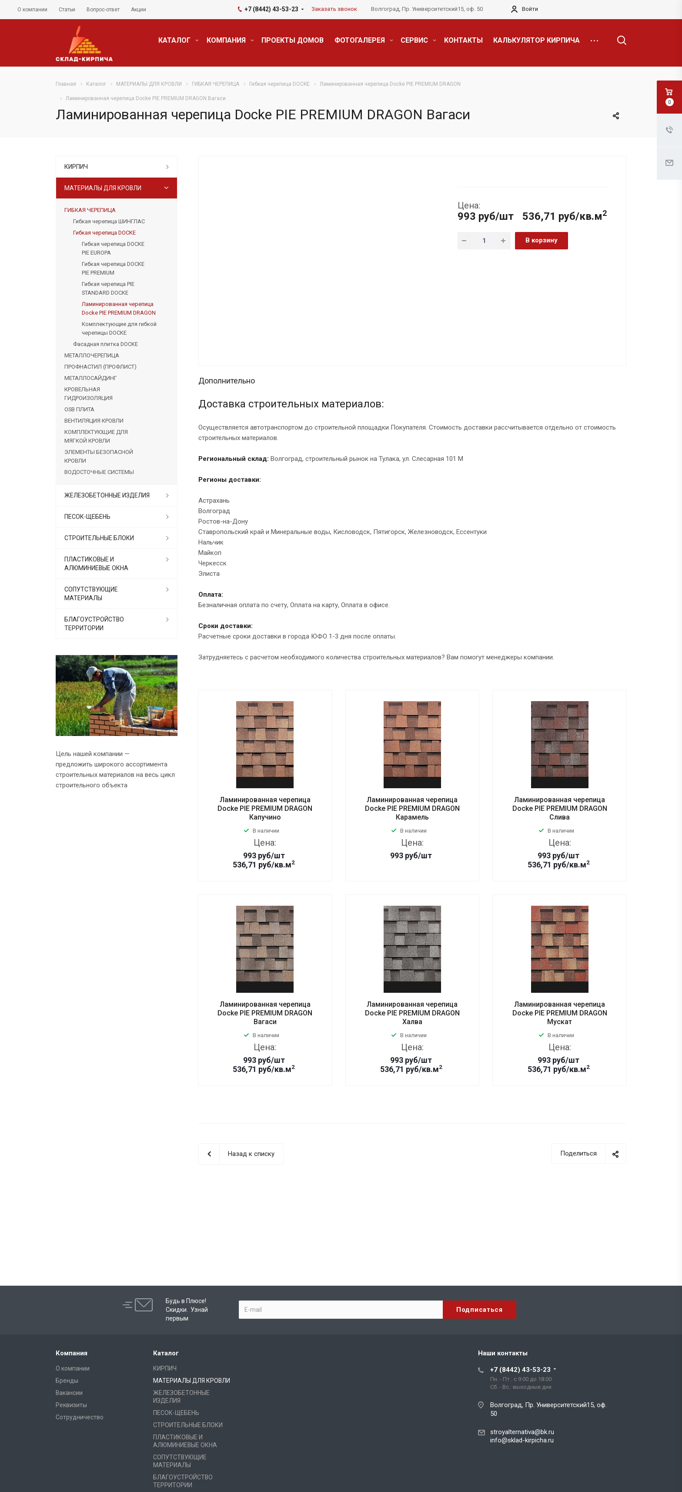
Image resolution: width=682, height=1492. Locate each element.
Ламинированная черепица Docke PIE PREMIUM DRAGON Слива (559, 808)
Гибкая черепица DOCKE (104, 232)
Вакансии (69, 1392)
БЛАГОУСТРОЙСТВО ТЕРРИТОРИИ (94, 624)
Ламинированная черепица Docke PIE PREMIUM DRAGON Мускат (559, 1013)
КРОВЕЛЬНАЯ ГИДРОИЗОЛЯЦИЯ (88, 393)
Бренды (67, 1380)
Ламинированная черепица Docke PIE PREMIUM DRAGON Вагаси (264, 1013)
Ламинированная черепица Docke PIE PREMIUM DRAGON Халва (412, 1013)
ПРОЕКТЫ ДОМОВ (292, 40)
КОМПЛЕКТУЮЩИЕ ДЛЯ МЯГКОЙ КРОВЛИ (96, 436)
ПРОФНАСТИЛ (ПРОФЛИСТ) (100, 366)
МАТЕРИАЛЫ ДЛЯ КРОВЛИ (102, 188)
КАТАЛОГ (178, 40)
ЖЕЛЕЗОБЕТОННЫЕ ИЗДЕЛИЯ (107, 495)
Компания (71, 1353)
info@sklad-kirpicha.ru (522, 1440)
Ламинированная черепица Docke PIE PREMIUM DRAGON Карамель (412, 808)
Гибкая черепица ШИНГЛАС (109, 221)
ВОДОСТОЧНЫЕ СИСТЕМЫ (99, 472)
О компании (73, 1368)
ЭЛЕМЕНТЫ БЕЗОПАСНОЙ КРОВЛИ (98, 456)
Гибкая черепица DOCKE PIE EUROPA (113, 248)
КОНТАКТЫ (463, 40)
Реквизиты (71, 1404)
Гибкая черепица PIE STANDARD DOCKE (108, 288)
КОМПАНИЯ (230, 40)
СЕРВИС (418, 40)
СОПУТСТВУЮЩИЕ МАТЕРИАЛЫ (91, 594)
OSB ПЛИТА (79, 409)
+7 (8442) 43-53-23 (520, 1370)
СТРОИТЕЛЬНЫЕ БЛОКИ (99, 537)
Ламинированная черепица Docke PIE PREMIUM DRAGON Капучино (264, 808)
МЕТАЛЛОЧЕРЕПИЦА (91, 355)
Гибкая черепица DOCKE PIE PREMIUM (113, 268)
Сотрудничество (80, 1417)
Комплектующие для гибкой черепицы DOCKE (119, 328)
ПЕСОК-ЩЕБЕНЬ (87, 516)
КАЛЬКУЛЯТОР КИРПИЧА (536, 40)
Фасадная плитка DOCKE (105, 344)
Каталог (166, 1353)
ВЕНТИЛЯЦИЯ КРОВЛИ (94, 420)
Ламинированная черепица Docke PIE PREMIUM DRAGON (119, 308)
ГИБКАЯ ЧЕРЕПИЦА (90, 210)
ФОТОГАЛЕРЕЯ (363, 40)
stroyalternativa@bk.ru (522, 1432)
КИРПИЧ (76, 166)
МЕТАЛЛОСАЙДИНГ (90, 378)
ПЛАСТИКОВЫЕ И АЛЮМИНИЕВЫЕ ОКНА (96, 563)
